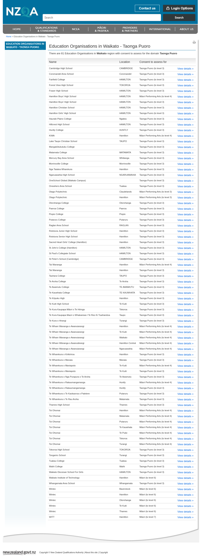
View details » (185, 68)
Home (8, 36)
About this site (91, 552)
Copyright (103, 552)
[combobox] (121, 20)
